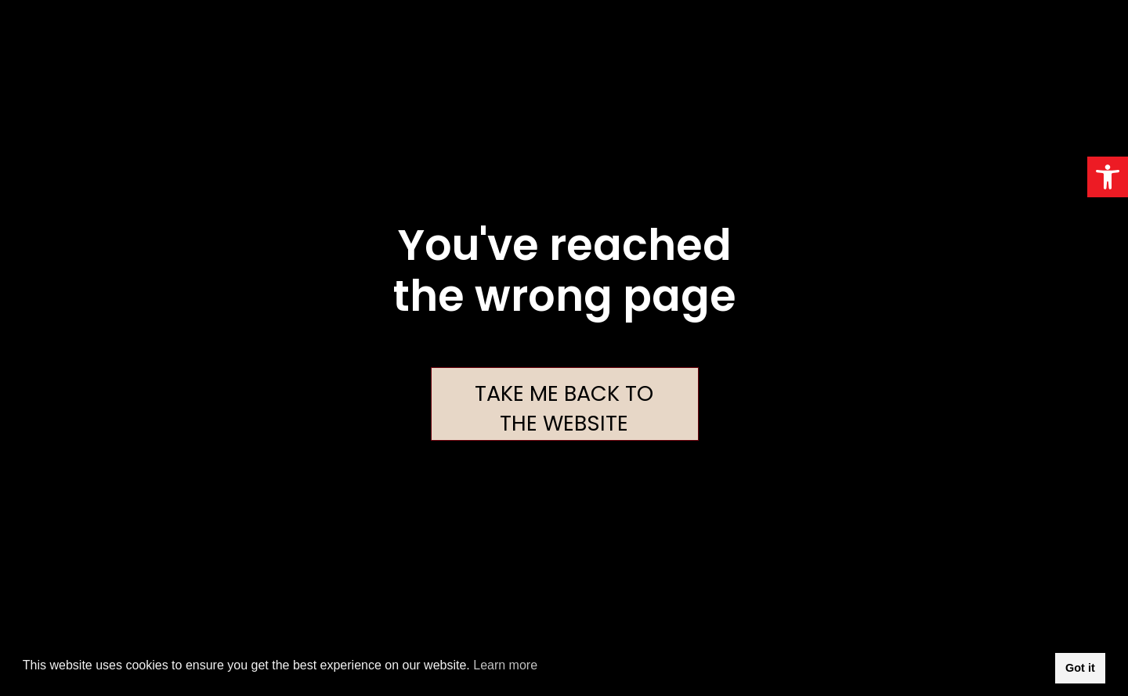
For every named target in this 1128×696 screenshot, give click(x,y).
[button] (1107, 177)
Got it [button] (1080, 668)
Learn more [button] (505, 665)
